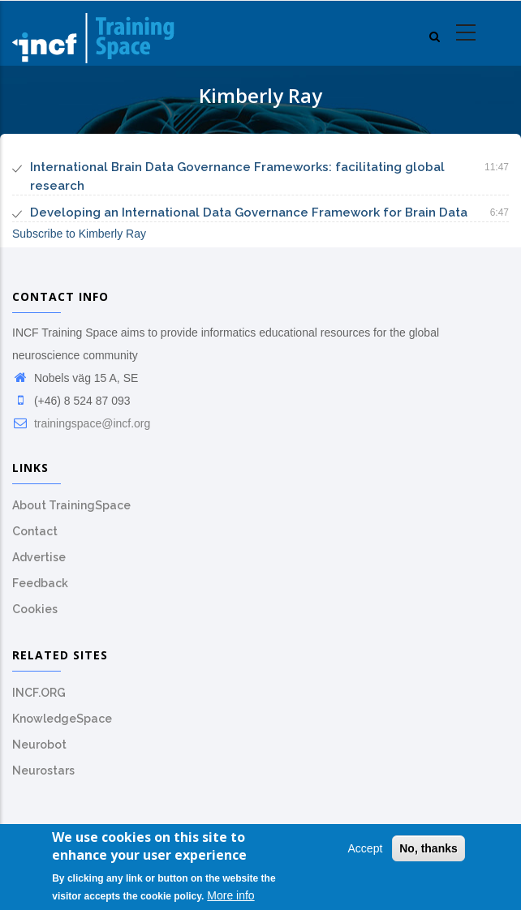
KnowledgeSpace (62, 718)
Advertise (39, 557)
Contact (35, 531)
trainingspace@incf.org (81, 423)
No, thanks (428, 852)
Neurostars (43, 770)
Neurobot (39, 744)
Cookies (35, 609)
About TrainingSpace (71, 505)
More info (230, 899)
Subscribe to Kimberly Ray (79, 233)
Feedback (40, 583)
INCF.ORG (39, 692)
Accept (365, 852)
